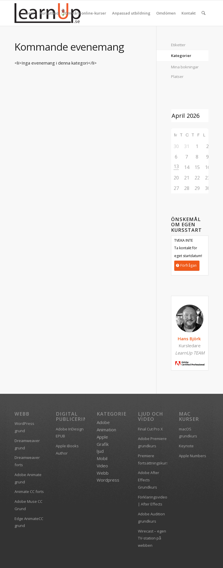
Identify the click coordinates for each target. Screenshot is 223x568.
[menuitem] (30, 13)
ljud (100, 451)
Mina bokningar (185, 67)
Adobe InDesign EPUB (70, 432)
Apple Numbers (192, 455)
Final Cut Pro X (150, 429)
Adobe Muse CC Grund (28, 505)
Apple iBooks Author (67, 449)
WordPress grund (24, 427)
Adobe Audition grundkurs (151, 517)
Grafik (103, 444)
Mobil (102, 458)
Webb (103, 473)
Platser (177, 76)
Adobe (103, 422)
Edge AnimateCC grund (29, 522)
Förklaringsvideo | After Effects (152, 500)
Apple (102, 437)
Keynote (186, 445)
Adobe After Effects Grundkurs (148, 480)
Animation (106, 429)
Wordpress (108, 480)
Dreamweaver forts (27, 461)
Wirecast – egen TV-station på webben (152, 538)
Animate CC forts (29, 491)
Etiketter (178, 44)
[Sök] (203, 13)
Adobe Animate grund (28, 478)
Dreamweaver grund (27, 444)
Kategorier (181, 55)
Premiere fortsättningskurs (153, 459)
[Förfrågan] (186, 266)
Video (102, 466)
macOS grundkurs (188, 432)
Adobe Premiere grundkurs (152, 442)
